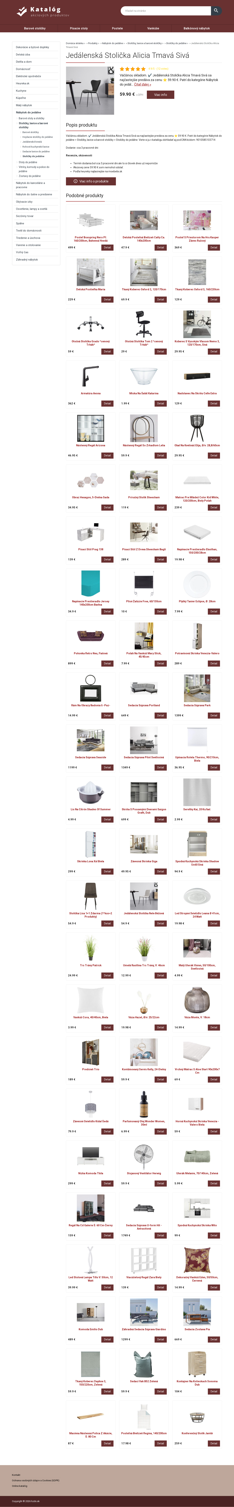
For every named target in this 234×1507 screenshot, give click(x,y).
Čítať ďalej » (142, 84)
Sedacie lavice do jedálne (36, 151)
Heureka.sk (22, 83)
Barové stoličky (35, 28)
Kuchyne (21, 90)
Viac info (160, 95)
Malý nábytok (24, 105)
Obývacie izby (24, 201)
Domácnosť (23, 69)
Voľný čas (22, 252)
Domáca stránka (74, 43)
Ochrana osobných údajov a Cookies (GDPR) (35, 1480)
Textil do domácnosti (28, 230)
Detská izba (23, 54)
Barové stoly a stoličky (31, 118)
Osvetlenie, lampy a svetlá (31, 209)
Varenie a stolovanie (28, 245)
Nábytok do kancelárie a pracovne (30, 185)
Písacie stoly (79, 28)
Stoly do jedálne (28, 162)
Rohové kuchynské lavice (35, 146)
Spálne (20, 223)
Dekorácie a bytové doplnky (32, 47)
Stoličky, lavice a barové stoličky (145, 43)
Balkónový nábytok (197, 28)
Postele (117, 28)
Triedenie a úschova (28, 238)
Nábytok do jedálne (112, 43)
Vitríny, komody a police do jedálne (34, 169)
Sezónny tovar (25, 216)
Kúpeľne (21, 98)
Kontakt (16, 1475)
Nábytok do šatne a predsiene (34, 194)
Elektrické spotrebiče (28, 76)
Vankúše (153, 28)
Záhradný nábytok (27, 259)
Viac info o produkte (91, 181)
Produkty (92, 43)
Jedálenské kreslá (32, 141)
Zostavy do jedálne (30, 176)
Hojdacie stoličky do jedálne (37, 137)
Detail (107, 247)
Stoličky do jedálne (176, 43)
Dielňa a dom (24, 61)
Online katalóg (19, 1486)
